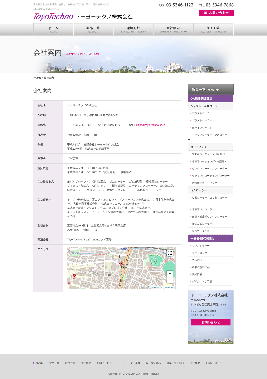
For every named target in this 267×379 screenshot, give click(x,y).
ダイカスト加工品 (202, 281)
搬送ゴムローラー (202, 223)
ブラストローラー (202, 113)
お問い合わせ (104, 362)
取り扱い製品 (153, 362)
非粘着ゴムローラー (203, 209)
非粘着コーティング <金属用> (209, 154)
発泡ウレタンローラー (204, 231)
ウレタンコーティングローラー (209, 168)
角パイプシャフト (202, 127)
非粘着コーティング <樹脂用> (209, 161)
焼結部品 (197, 274)
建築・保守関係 (175, 362)
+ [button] (170, 273)
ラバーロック (199, 252)
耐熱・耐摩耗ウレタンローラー (209, 216)
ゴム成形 (197, 260)
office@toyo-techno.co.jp (150, 125)
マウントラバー (201, 245)
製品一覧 (54, 362)
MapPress (155, 287)
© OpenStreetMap (167, 287)
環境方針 (70, 362)
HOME (37, 77)
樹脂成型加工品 (201, 267)
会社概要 (86, 362)
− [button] (170, 280)
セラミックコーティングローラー (211, 175)
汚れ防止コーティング (204, 182)
